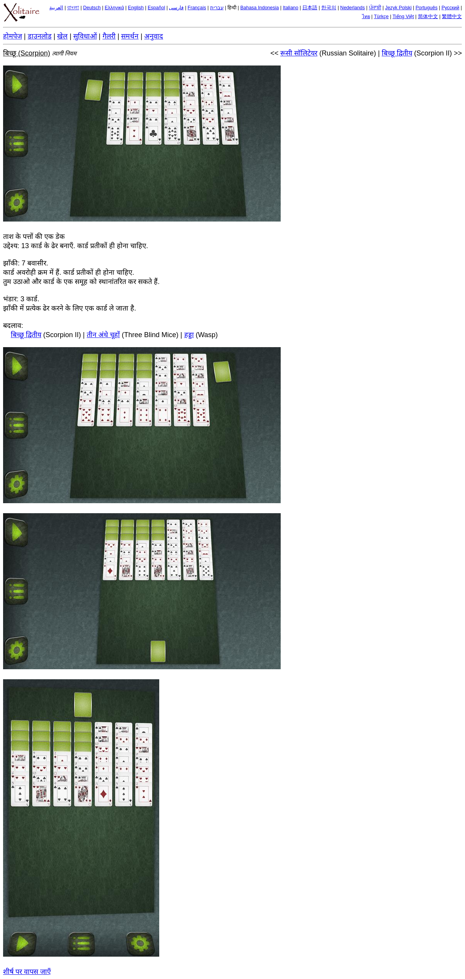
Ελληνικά (114, 7)
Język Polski (398, 7)
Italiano (290, 7)
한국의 (328, 7)
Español (156, 7)
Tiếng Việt (403, 16)
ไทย (366, 16)
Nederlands (352, 7)
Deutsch (92, 7)
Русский (450, 7)
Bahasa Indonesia (259, 7)
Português (427, 7)
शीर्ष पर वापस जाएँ (27, 972)
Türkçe (381, 16)
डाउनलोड (40, 36)
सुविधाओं (85, 36)
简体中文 (428, 16)
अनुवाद (153, 36)
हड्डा (189, 335)
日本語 (309, 7)
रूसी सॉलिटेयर (298, 53)
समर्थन (129, 36)
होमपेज (12, 36)
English (136, 7)
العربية (56, 7)
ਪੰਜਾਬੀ (375, 7)
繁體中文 (452, 16)
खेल (62, 36)
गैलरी (109, 36)
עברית (217, 7)
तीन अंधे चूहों (103, 335)
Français (197, 7)
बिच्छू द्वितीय (397, 53)
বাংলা (73, 7)
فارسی (176, 7)
